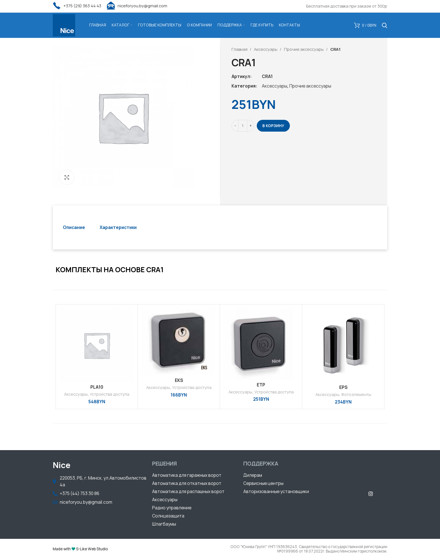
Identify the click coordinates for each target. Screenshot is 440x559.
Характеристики (118, 227)
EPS (343, 387)
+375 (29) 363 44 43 (77, 5)
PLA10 (96, 387)
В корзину (273, 125)
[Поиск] (384, 25)
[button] (186, 476)
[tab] (74, 227)
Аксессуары (266, 49)
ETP (261, 385)
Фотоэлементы (356, 394)
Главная (240, 49)
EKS (179, 380)
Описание (74, 227)
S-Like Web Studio (92, 548)
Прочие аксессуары (304, 49)
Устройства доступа (109, 394)
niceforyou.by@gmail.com (137, 5)
